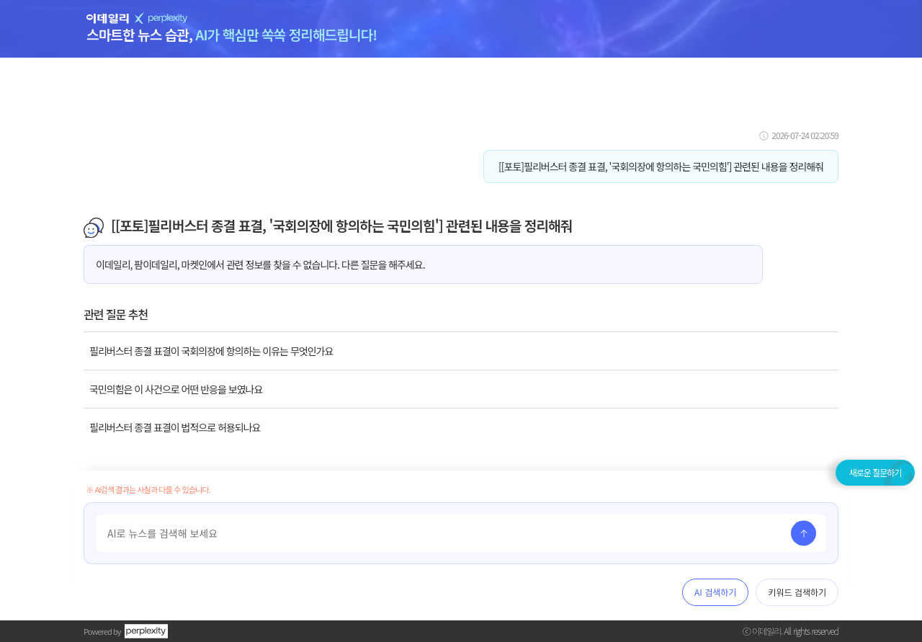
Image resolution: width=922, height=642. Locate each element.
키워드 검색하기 (797, 592)
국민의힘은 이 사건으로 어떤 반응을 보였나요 (175, 389)
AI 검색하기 (715, 592)
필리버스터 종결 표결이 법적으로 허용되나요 (174, 427)
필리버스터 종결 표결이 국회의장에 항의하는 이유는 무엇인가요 (211, 351)
